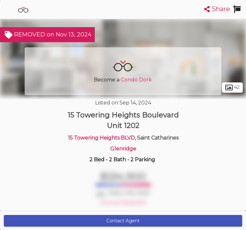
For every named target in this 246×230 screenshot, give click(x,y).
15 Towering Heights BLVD (101, 138)
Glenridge (123, 149)
